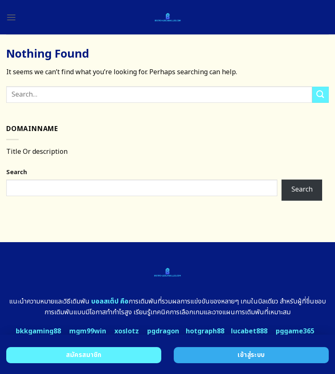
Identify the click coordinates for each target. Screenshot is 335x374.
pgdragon (163, 331)
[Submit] (320, 95)
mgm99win (87, 331)
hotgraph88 (205, 331)
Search (16, 172)
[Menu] (11, 17)
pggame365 (295, 331)
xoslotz (126, 331)
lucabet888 (249, 331)
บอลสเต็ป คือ (110, 301)
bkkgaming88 (38, 331)
